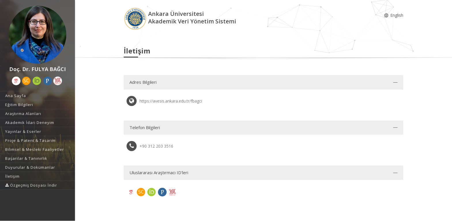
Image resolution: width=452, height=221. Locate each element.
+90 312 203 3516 (156, 146)
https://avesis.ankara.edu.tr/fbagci (171, 101)
